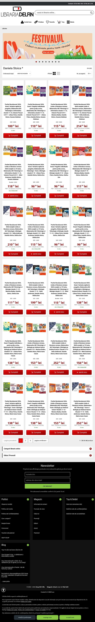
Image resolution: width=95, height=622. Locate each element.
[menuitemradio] (54, 84)
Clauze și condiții (7, 515)
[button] (70, 32)
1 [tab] (36, 72)
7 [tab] (56, 72)
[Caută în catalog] (91, 23)
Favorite (50, 32)
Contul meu (26, 32)
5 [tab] (49, 72)
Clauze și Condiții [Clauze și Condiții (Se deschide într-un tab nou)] (40, 610)
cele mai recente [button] (22, 84)
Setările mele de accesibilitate (75, 524)
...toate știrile (6, 592)
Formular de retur (39, 519)
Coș (60, 32)
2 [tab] (39, 72)
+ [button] (90, 459)
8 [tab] (59, 72)
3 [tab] (43, 72)
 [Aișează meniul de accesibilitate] (3, 590)
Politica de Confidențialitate (10, 524)
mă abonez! (47, 497)
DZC (11, 132)
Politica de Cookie (7, 519)
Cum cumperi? (6, 529)
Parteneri (37, 543)
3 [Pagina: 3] (29, 451)
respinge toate (47, 617)
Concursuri (5, 538)
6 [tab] (52, 72)
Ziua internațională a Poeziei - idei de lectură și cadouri (13, 578)
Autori (36, 538)
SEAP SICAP (5, 548)
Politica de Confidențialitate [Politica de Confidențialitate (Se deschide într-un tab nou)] (26, 610)
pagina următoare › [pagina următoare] (40, 451)
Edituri (36, 534)
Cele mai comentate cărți (74, 515)
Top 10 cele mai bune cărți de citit (12, 560)
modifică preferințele (24, 617)
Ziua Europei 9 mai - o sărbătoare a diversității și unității (12, 565)
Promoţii (36, 529)
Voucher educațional (8, 543)
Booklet (11, 193)
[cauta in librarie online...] (62, 23)
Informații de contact (40, 515)
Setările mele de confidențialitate (76, 519)
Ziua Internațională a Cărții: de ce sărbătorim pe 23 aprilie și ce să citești (14, 572)
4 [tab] (46, 72)
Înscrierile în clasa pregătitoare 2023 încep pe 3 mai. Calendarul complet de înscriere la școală (15, 585)
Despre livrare (6, 534)
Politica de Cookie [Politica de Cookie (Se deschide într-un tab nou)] (26, 601)
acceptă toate (70, 617)
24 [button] (89, 84)
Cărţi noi (36, 524)
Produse (39, 32)
